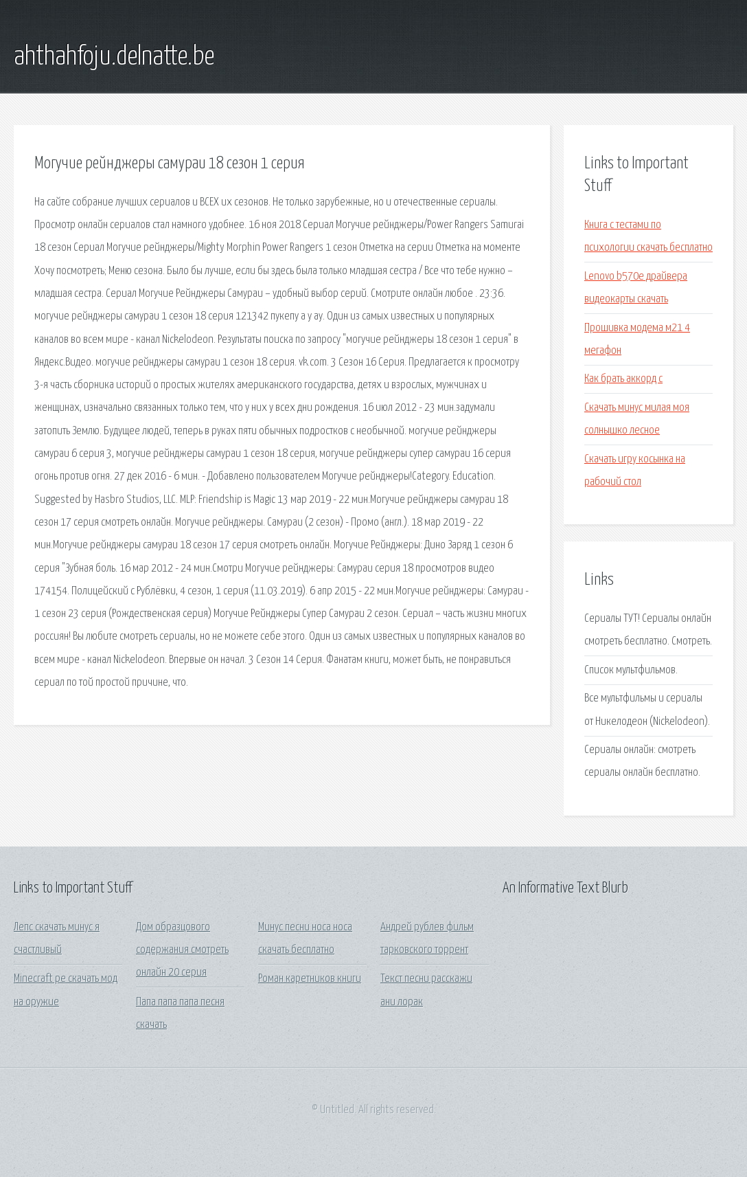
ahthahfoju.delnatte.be (114, 57)
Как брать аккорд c (623, 379)
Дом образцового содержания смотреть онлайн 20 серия (182, 950)
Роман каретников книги (309, 979)
